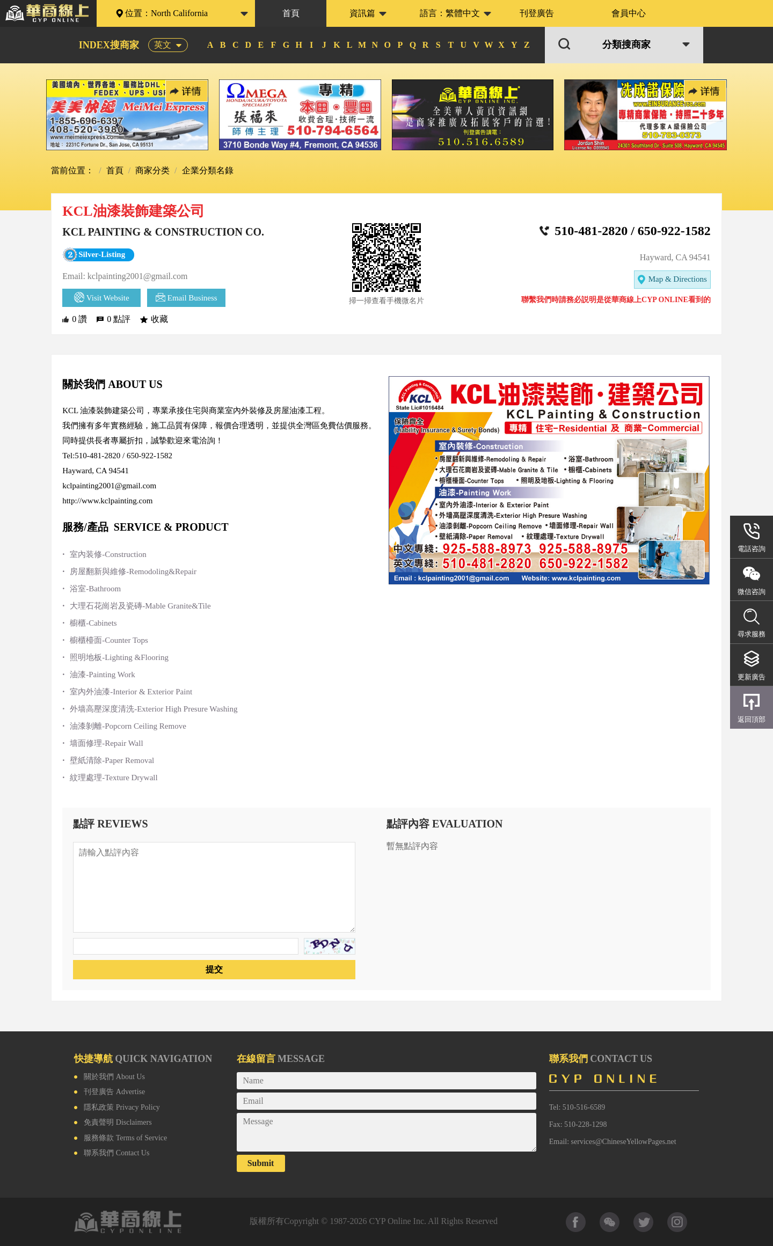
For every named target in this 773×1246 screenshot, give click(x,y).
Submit (260, 1163)
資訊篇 (362, 13)
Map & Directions (672, 280)
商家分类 (151, 170)
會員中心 (628, 13)
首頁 (291, 13)
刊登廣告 (537, 13)
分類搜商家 (626, 45)
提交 (214, 969)
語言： (450, 13)
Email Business (186, 297)
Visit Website (101, 297)
